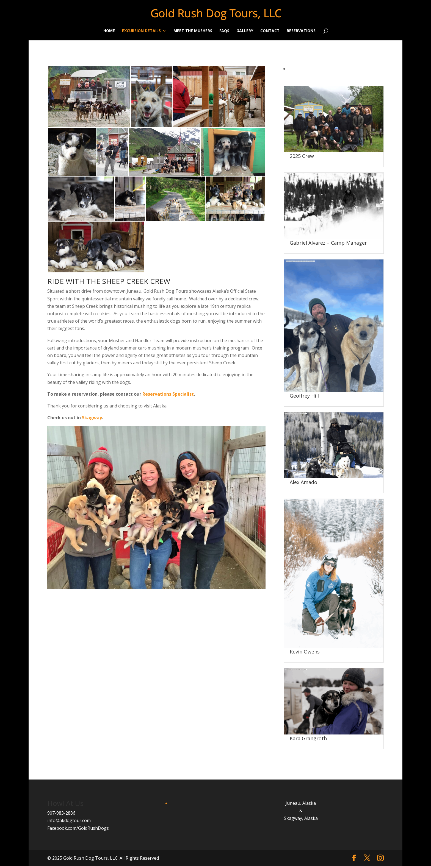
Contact (270, 31)
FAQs (224, 31)
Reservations (301, 31)
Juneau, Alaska (301, 803)
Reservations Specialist (168, 394)
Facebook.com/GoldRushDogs (78, 828)
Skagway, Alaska (301, 818)
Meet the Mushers (192, 31)
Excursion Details (141, 31)
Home (109, 31)
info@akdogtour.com (69, 820)
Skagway (92, 418)
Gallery (244, 31)
